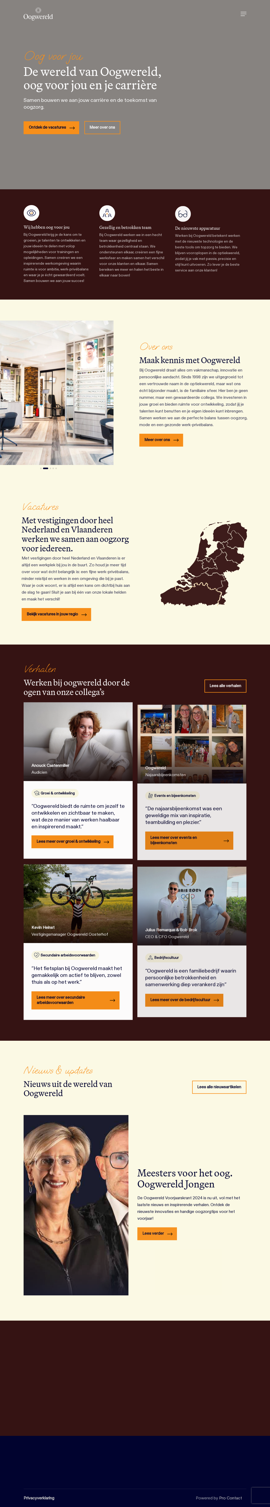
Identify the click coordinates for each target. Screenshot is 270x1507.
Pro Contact (230, 1498)
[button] (243, 14)
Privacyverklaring (39, 1498)
